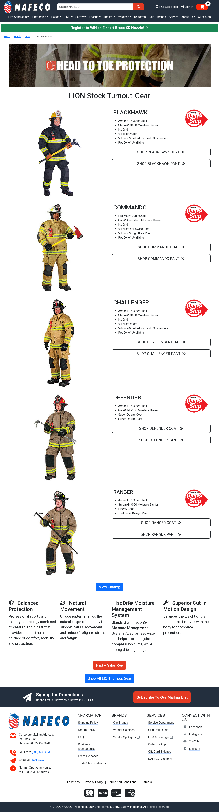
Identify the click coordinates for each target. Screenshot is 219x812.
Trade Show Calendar (92, 763)
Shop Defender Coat (161, 428)
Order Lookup (157, 744)
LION (27, 36)
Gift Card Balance (159, 751)
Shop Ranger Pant (161, 534)
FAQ (81, 737)
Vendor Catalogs (123, 729)
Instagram (195, 734)
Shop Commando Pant (161, 258)
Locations (73, 782)
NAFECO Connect (160, 758)
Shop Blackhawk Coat (161, 152)
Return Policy (86, 729)
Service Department (161, 722)
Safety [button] (79, 17)
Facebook (195, 727)
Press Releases (88, 756)
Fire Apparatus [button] (17, 17)
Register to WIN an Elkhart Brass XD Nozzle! (109, 28)
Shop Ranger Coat (161, 523)
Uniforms (140, 17)
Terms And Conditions (122, 782)
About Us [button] (187, 17)
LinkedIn (194, 748)
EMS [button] (67, 17)
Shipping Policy (88, 722)
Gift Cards (204, 17)
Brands (161, 17)
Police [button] (55, 17)
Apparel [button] (108, 17)
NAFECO (38, 759)
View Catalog (109, 587)
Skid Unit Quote (158, 729)
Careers (146, 782)
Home (7, 36)
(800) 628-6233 (41, 752)
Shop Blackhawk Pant (161, 163)
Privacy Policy (94, 782)
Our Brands (120, 722)
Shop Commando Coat (161, 247)
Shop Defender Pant (161, 440)
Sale (151, 17)
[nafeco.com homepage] (27, 6)
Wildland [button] (123, 17)
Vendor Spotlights (126, 737)
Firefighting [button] (39, 17)
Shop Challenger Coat (161, 342)
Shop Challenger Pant (161, 354)
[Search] (138, 6)
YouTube (194, 741)
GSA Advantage (160, 737)
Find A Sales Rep (109, 665)
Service (173, 17)
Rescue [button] (93, 17)
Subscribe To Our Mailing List (162, 697)
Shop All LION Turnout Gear (109, 678)
